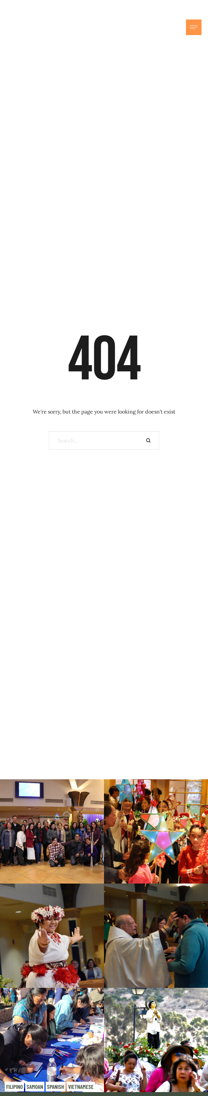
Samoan (35, 1086)
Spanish (55, 1086)
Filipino (14, 1086)
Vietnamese (81, 1086)
